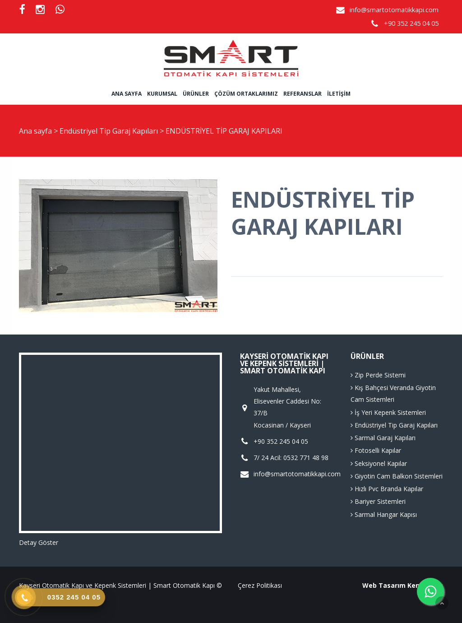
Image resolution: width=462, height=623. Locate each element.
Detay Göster (38, 542)
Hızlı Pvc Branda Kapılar (387, 488)
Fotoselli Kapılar (376, 450)
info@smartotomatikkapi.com (394, 9)
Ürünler (196, 94)
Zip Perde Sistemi (378, 375)
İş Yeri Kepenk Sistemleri (388, 412)
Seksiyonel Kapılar (379, 463)
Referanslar (302, 94)
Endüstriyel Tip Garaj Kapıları (110, 131)
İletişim (339, 94)
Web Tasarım (384, 585)
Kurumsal (162, 94)
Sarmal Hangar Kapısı (384, 514)
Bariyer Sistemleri (378, 501)
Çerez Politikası (260, 585)
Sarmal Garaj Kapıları (383, 437)
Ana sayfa (126, 94)
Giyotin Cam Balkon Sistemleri (397, 476)
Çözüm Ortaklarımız (246, 94)
